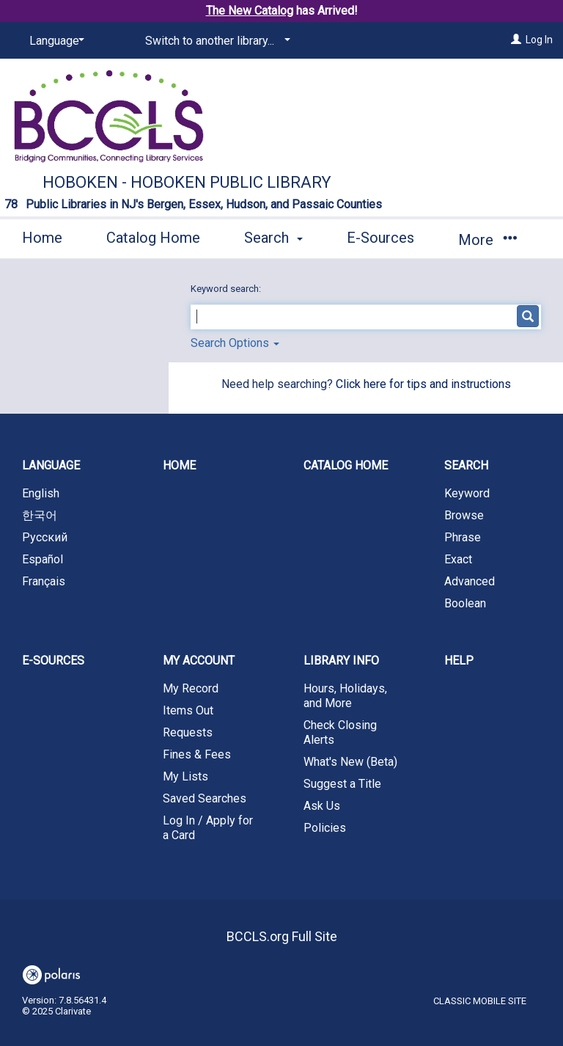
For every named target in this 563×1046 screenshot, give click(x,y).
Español (42, 559)
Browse (464, 515)
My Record (190, 688)
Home (42, 237)
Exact (458, 559)
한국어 (39, 515)
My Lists (185, 776)
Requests (188, 732)
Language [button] (51, 465)
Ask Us (321, 806)
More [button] (487, 240)
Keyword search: (227, 288)
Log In (539, 39)
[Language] (54, 41)
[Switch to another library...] (215, 41)
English (40, 493)
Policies (324, 828)
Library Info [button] (341, 661)
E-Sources (380, 237)
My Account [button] (199, 661)
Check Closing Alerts (340, 732)
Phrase (462, 537)
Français (43, 581)
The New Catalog (249, 11)
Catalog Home (153, 237)
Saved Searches (204, 798)
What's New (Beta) (350, 762)
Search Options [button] (235, 343)
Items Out (188, 710)
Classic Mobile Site (479, 1000)
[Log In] (516, 39)
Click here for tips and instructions (423, 384)
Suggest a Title (342, 784)
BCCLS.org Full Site (282, 936)
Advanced (469, 581)
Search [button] (273, 237)
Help (459, 661)
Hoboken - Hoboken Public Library (187, 182)
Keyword (467, 493)
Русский (44, 537)
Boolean (465, 603)
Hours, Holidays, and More (345, 695)
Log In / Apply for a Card (208, 827)
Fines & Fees (197, 754)
